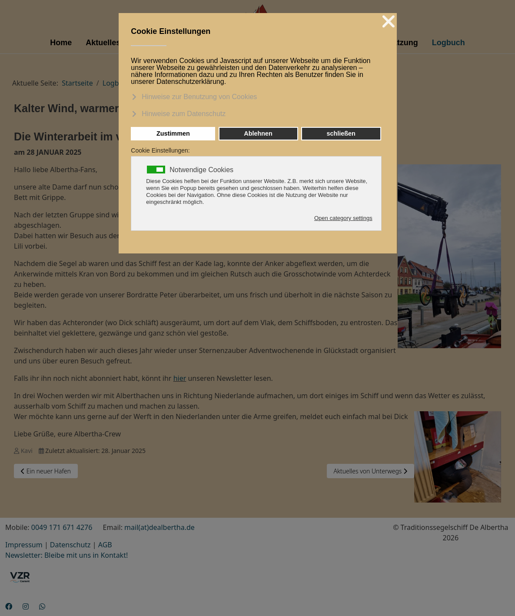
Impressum (24, 544)
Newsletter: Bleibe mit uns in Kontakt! (66, 555)
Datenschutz (70, 544)
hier (179, 378)
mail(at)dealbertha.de (159, 527)
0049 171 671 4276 (62, 527)
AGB (105, 544)
